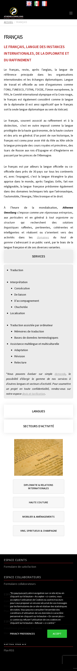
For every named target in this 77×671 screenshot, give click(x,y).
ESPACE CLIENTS (15, 560)
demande (60, 374)
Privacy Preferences (22, 633)
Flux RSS (9, 650)
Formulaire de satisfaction (20, 566)
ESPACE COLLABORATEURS (22, 577)
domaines (43, 237)
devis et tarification (33, 394)
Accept (57, 633)
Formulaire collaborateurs (20, 584)
